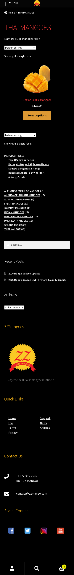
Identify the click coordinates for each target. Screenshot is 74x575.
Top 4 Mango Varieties (21, 160)
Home (12, 12)
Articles (45, 428)
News (43, 423)
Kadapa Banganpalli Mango (24, 168)
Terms (12, 428)
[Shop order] (20, 48)
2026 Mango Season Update (24, 273)
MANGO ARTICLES (14, 155)
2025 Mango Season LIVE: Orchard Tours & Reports (37, 280)
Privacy (12, 432)
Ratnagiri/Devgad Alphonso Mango (28, 164)
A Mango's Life (16, 177)
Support (45, 418)
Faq (10, 423)
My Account (12, 568)
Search (37, 568)
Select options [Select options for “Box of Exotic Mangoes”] (37, 115)
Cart (57, 566)
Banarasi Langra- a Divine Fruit (26, 172)
